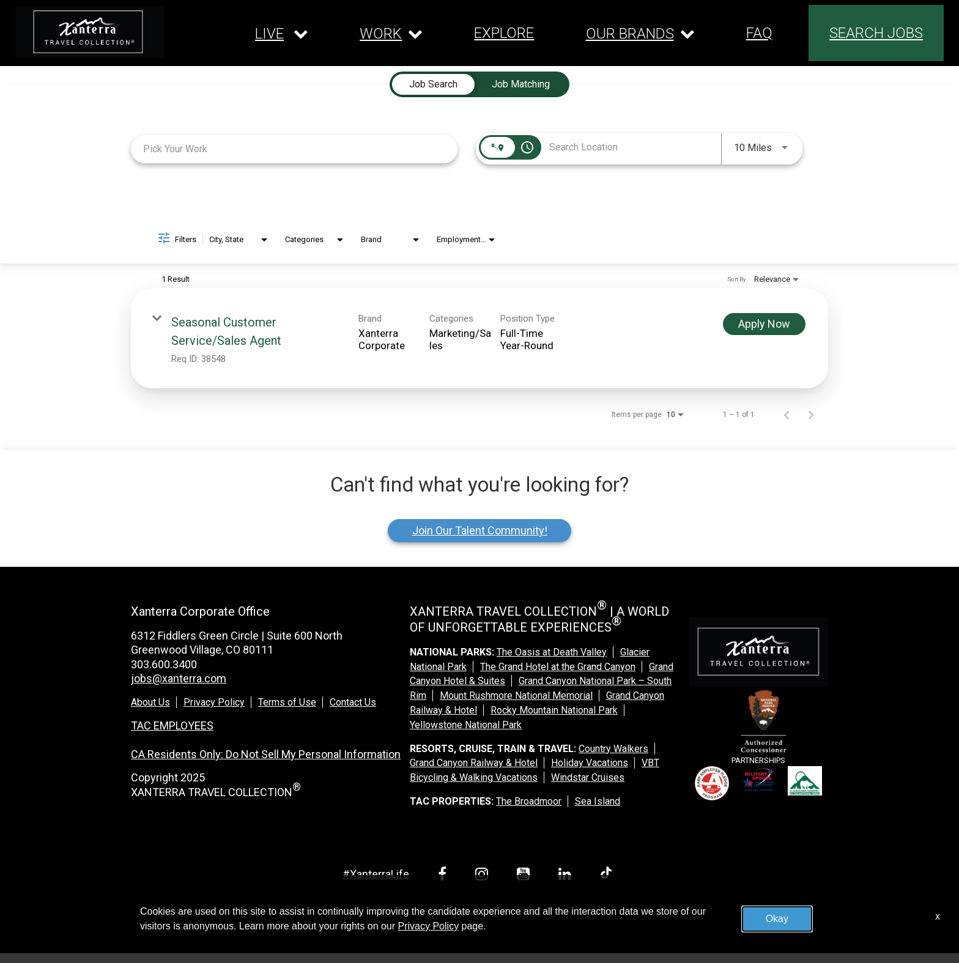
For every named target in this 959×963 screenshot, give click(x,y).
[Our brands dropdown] (640, 33)
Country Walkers (613, 749)
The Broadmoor (528, 801)
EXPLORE (504, 33)
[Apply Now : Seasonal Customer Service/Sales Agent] (764, 324)
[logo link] (90, 32)
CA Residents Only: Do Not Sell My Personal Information (266, 754)
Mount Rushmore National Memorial (516, 695)
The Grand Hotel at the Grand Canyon (557, 667)
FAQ (759, 33)
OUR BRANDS (630, 33)
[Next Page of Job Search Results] (811, 414)
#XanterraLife (375, 874)
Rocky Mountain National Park (554, 710)
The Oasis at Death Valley (552, 652)
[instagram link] (483, 876)
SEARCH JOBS (876, 33)
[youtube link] (525, 876)
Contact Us (353, 702)
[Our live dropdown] (281, 33)
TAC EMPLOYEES (172, 725)
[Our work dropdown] (391, 33)
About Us (150, 702)
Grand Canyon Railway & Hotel (474, 763)
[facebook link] (444, 876)
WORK (381, 33)
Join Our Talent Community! (479, 530)
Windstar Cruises (587, 777)
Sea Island (597, 801)
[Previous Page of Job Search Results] (786, 414)
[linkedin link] (567, 876)
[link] (479, 338)
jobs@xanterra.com (178, 678)
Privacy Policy (214, 702)
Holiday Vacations (589, 763)
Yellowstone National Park (466, 725)
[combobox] (294, 149)
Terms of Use (287, 702)
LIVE (269, 33)
